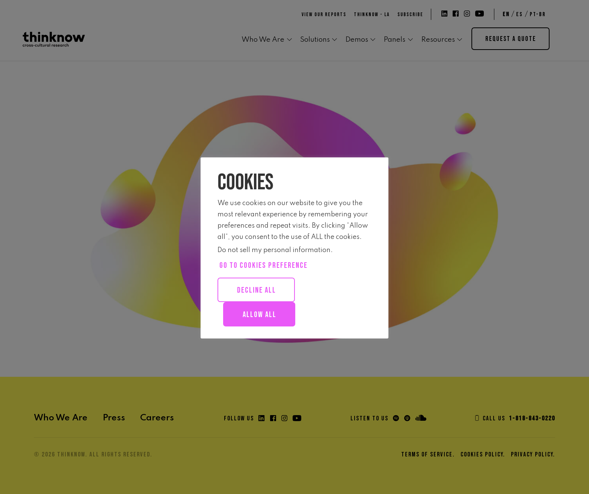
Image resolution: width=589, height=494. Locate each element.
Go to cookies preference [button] (263, 265)
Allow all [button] (259, 314)
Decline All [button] (256, 290)
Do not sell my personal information (274, 250)
